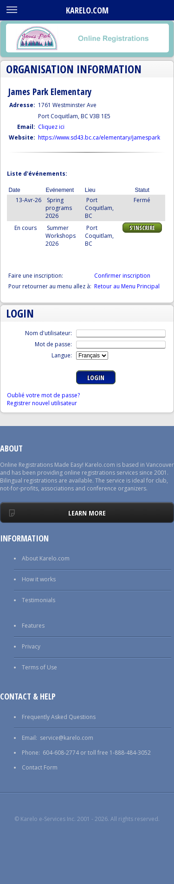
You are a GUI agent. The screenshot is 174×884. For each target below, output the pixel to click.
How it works (39, 579)
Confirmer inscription (122, 276)
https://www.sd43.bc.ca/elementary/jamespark (99, 137)
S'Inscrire (142, 228)
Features (33, 626)
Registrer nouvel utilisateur (42, 403)
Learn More (87, 512)
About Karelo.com (46, 558)
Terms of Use (39, 667)
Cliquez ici (51, 127)
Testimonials (38, 600)
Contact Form (40, 767)
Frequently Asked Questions (59, 717)
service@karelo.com (66, 738)
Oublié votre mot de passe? (43, 395)
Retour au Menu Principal (127, 286)
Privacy (31, 646)
